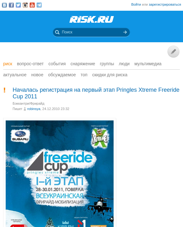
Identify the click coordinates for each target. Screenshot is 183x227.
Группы (107, 63)
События (57, 63)
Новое (37, 74)
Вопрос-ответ (30, 63)
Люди (124, 63)
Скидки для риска (109, 74)
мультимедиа (148, 63)
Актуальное (15, 74)
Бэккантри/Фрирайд (28, 103)
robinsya (33, 109)
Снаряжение (82, 63)
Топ (84, 74)
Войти (136, 4)
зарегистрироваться (165, 4)
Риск (7, 63)
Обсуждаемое (62, 74)
